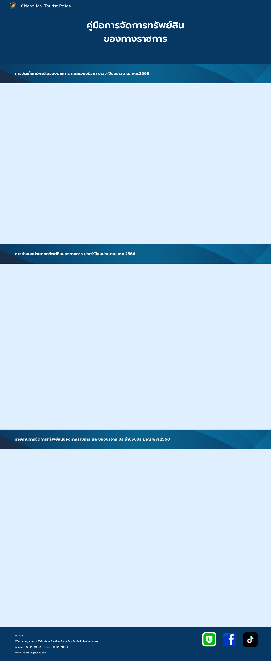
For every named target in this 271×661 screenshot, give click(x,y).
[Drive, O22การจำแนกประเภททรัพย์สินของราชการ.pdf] (135, 346)
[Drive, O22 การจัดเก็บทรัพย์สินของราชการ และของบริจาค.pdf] (135, 163)
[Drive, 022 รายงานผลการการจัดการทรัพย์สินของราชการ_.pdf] (135, 538)
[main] (135, 32)
